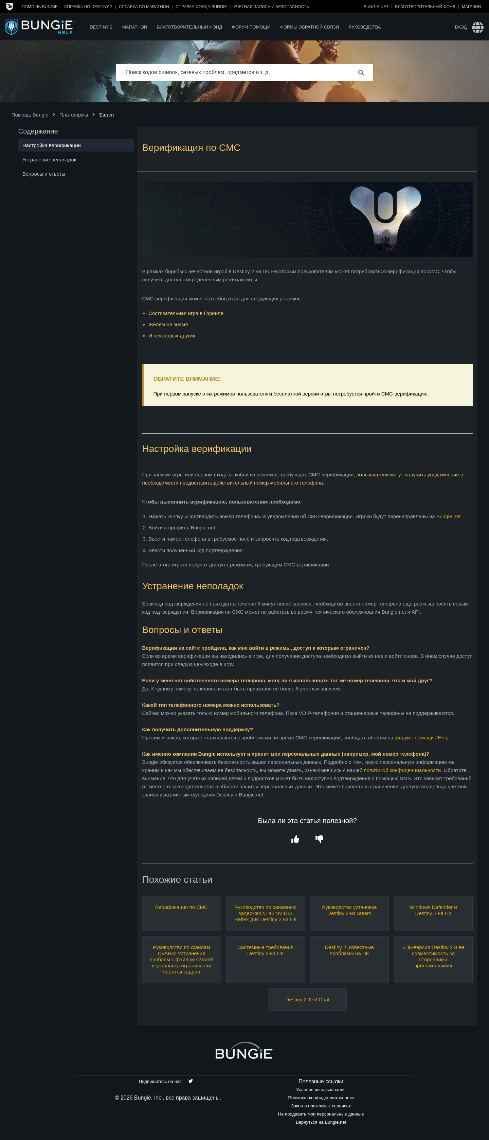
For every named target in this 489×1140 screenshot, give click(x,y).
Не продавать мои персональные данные (321, 1114)
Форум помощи (251, 27)
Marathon (134, 27)
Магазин (471, 6)
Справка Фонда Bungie (201, 6)
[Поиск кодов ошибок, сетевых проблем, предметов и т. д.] (244, 72)
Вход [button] (461, 27)
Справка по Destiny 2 (88, 6)
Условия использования (321, 1089)
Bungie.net (376, 6)
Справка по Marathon (144, 6)
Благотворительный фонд (425, 6)
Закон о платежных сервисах (321, 1105)
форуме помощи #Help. (422, 737)
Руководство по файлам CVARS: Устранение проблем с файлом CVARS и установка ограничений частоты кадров (181, 959)
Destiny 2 (101, 27)
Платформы (73, 115)
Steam (106, 115)
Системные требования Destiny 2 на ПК (265, 950)
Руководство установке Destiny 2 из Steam (349, 910)
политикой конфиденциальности (402, 770)
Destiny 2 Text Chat (307, 999)
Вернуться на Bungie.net (321, 1122)
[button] (295, 839)
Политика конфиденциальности (321, 1097)
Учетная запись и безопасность (271, 6)
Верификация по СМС (181, 907)
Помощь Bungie (40, 6)
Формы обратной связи (309, 27)
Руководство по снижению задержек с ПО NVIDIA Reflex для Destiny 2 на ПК (265, 913)
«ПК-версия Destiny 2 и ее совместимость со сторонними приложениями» (433, 956)
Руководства (365, 27)
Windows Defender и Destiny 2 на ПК (433, 910)
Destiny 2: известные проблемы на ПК (349, 950)
